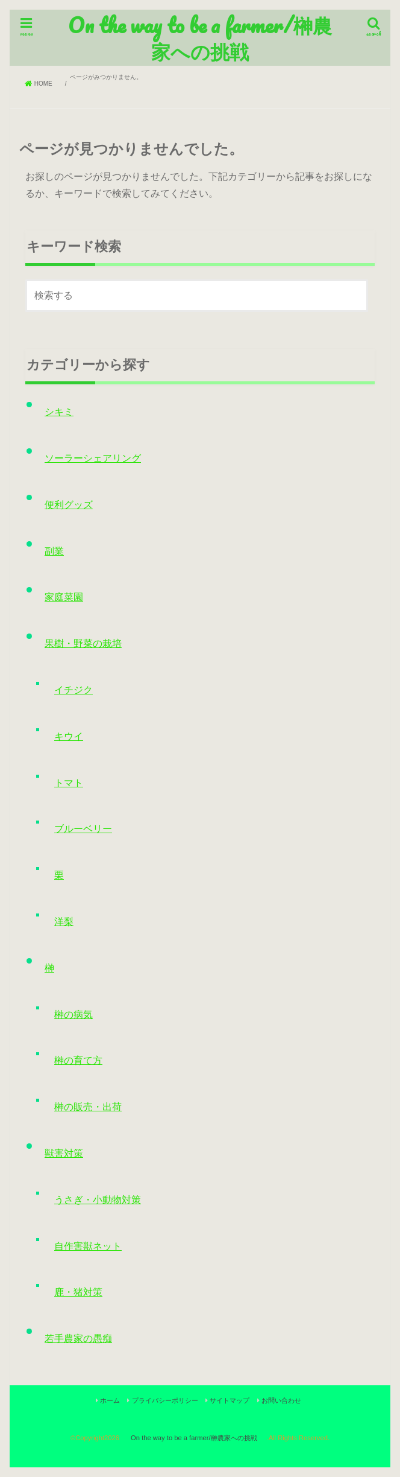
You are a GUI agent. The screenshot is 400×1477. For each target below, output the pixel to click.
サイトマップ (229, 1400)
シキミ (59, 412)
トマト (68, 783)
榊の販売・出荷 (88, 1107)
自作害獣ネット (88, 1246)
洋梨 (63, 921)
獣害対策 (64, 1153)
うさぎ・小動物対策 (97, 1200)
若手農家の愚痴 (78, 1338)
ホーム (110, 1400)
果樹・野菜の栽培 (83, 643)
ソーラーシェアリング (93, 458)
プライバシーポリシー (165, 1400)
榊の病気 (73, 1014)
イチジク (73, 690)
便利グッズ (69, 505)
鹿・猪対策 (78, 1292)
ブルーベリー (83, 829)
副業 (54, 551)
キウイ (68, 736)
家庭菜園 (64, 597)
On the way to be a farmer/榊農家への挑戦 (200, 37)
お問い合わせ (281, 1400)
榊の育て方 (78, 1060)
